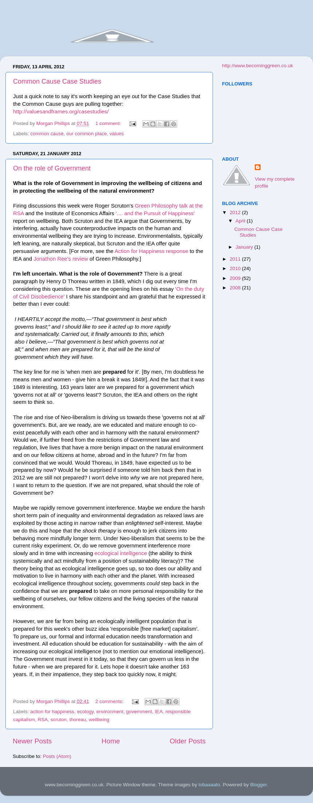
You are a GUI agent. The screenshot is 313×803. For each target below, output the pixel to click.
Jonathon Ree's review (60, 259)
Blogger (258, 784)
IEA (159, 711)
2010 (236, 268)
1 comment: (108, 123)
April (241, 221)
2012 (236, 212)
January (244, 247)
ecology (85, 711)
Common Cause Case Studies (57, 81)
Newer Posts (32, 741)
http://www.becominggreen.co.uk (257, 65)
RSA (43, 719)
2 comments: (110, 701)
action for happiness (52, 711)
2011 (236, 259)
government (139, 711)
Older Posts (188, 741)
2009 (236, 278)
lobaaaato (209, 784)
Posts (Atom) (57, 756)
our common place (86, 133)
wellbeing (99, 719)
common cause (47, 133)
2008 (236, 287)
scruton (59, 719)
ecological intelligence (121, 553)
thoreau (78, 719)
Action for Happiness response (151, 251)
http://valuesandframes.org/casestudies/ (60, 112)
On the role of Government (52, 168)
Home (111, 741)
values (117, 133)
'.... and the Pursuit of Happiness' (155, 213)
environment (109, 711)
